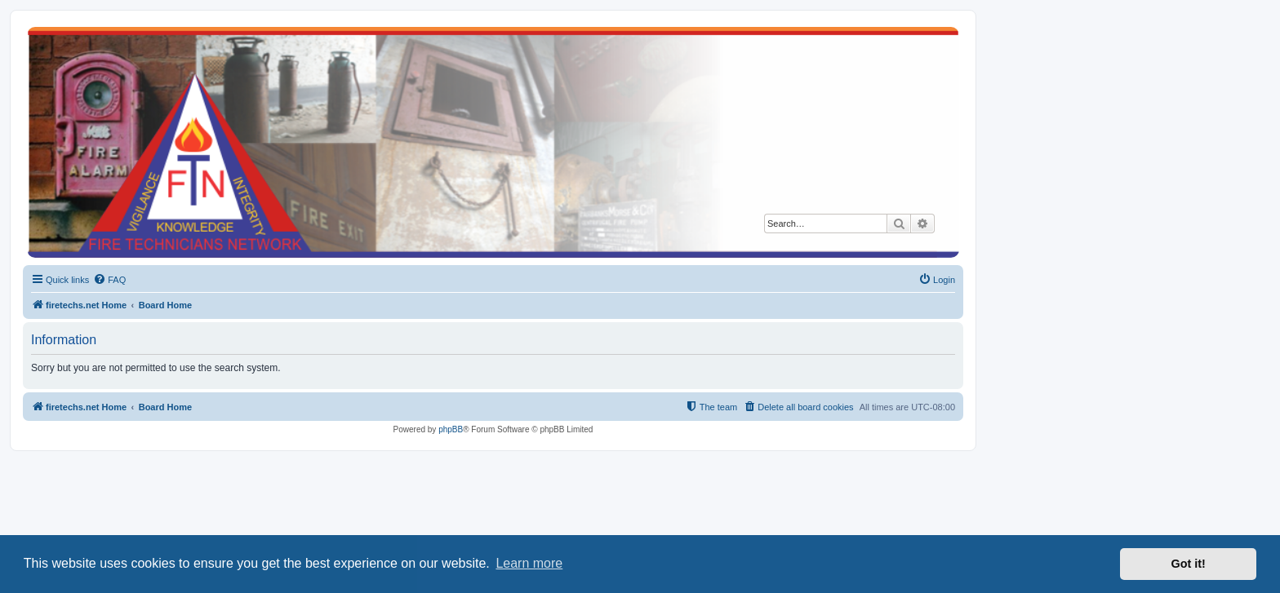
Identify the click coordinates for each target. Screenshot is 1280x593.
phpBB (450, 429)
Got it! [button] (1188, 563)
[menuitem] (109, 280)
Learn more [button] (529, 563)
